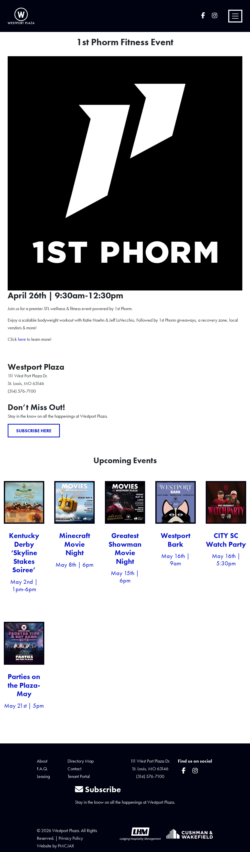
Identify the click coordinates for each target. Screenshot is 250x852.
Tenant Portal (79, 776)
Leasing (43, 776)
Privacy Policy (71, 838)
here (22, 339)
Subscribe (98, 789)
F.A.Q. (42, 769)
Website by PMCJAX (55, 846)
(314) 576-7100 (150, 776)
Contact (74, 769)
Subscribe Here (33, 431)
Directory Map (81, 761)
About (42, 761)
